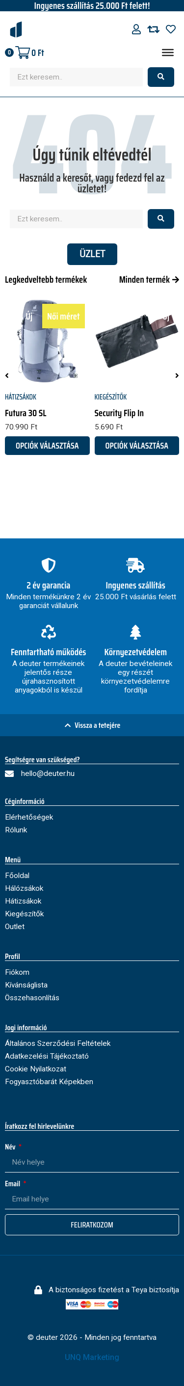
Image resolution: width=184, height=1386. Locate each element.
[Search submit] (161, 77)
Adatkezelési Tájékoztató (47, 1056)
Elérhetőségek (29, 817)
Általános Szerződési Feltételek (57, 1043)
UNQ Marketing (92, 1357)
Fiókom (17, 972)
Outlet (15, 926)
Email (13, 1183)
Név (11, 1147)
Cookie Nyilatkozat (35, 1069)
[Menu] (168, 52)
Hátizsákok (20, 397)
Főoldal (17, 875)
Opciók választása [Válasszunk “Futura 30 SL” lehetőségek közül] (47, 446)
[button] (7, 375)
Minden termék (144, 279)
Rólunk (16, 830)
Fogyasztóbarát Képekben (49, 1081)
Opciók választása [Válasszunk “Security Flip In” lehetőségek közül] (136, 446)
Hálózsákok (24, 888)
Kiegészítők (111, 397)
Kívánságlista (26, 985)
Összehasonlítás (32, 997)
